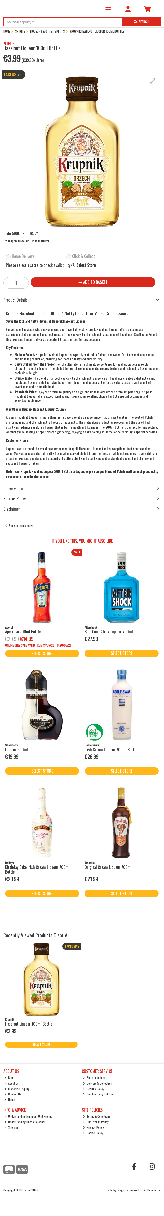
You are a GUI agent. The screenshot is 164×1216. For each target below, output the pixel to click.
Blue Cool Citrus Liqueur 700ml (109, 632)
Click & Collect (83, 256)
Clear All (61, 935)
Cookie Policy (93, 1133)
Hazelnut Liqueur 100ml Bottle (28, 1024)
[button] (153, 81)
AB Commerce (152, 1190)
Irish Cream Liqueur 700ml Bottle (111, 750)
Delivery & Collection (97, 1083)
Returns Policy (93, 1089)
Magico (122, 1190)
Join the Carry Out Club (98, 1094)
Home (9, 1099)
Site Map (11, 1127)
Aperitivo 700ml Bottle (23, 632)
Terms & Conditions (96, 1116)
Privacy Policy (93, 1127)
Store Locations (94, 1077)
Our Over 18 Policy (96, 1122)
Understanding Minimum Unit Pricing (28, 1116)
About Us (11, 1083)
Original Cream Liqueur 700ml (108, 867)
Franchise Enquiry (16, 1089)
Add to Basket (92, 282)
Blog (9, 1077)
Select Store (86, 265)
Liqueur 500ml (16, 750)
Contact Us (12, 1094)
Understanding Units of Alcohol (24, 1122)
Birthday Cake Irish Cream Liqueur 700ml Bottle (37, 869)
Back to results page (21, 525)
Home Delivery (23, 256)
